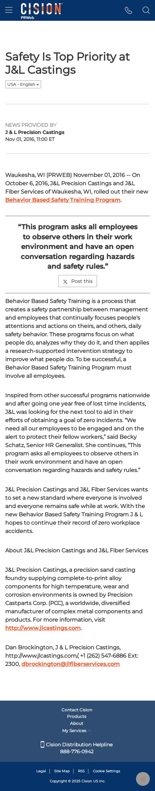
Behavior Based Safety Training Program (62, 200)
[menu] (9, 10)
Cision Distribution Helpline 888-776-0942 (77, 748)
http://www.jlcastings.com (43, 628)
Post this (78, 281)
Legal (41, 771)
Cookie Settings (106, 771)
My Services (76, 730)
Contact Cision (76, 709)
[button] (128, 10)
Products (76, 716)
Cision (86, 781)
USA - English (23, 84)
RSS (81, 771)
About (76, 723)
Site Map (62, 771)
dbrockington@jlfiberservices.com (70, 664)
